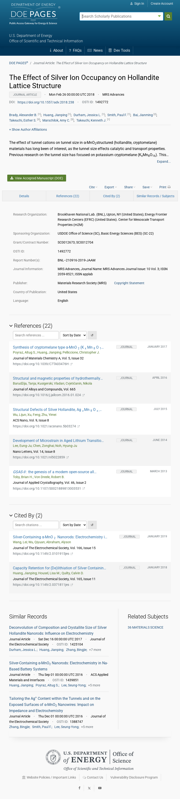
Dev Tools (119, 50)
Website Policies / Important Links (49, 777)
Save (147, 187)
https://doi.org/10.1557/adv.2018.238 (46, 102)
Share (129, 187)
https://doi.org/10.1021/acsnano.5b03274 (46, 426)
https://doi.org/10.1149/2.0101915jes (43, 553)
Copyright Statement (129, 283)
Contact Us (93, 777)
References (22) (67, 196)
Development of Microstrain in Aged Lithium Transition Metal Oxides (58, 440)
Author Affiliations (28, 129)
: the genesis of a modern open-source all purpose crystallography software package (53, 472)
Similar (155, 196)
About (56, 50)
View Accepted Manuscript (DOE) (36, 178)
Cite (93, 187)
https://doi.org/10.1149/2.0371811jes (43, 584)
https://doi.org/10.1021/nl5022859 (41, 457)
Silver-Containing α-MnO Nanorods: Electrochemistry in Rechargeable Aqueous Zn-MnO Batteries (60, 537)
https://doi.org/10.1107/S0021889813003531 (49, 488)
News (95, 50)
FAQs (75, 50)
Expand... (164, 161)
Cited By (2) (111, 196)
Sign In (137, 3)
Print (165, 187)
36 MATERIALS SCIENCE (145, 627)
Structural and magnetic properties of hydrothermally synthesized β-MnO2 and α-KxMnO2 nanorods (56, 378)
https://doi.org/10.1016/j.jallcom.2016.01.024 (49, 395)
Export (111, 187)
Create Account (162, 3)
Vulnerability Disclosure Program (134, 777)
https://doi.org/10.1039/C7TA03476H (42, 364)
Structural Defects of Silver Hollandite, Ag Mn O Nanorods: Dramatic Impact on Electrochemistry (56, 409)
